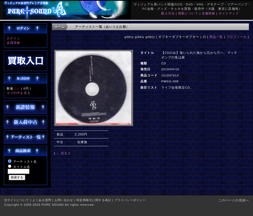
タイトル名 (21, 166)
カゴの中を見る (18, 92)
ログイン (13, 38)
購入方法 (168, 13)
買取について (188, 13)
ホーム (60, 26)
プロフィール (236, 36)
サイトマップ (229, 13)
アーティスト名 (25, 161)
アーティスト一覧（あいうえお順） (102, 26)
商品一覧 (216, 36)
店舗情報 (208, 13)
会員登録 (13, 42)
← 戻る (62, 153)
